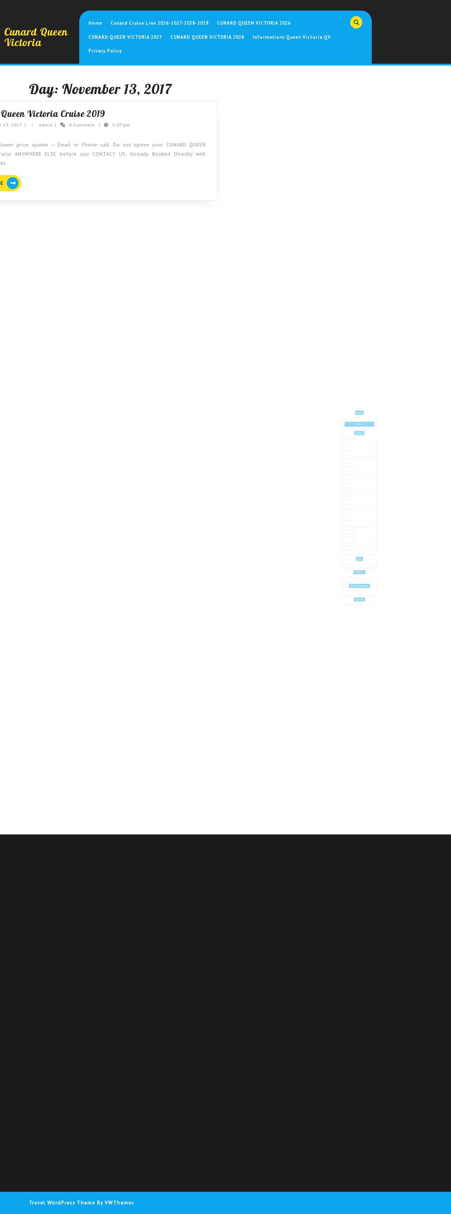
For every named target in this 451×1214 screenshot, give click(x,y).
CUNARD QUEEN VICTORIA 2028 (207, 37)
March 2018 (351, 521)
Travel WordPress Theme (62, 1202)
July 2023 (350, 472)
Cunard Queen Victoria (36, 37)
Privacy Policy (105, 51)
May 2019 (350, 500)
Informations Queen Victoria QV (292, 37)
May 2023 (350, 475)
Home (95, 23)
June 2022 (350, 485)
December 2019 (352, 494)
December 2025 (352, 457)
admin (24, 124)
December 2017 (352, 531)
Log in (349, 550)
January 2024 (351, 469)
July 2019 (350, 497)
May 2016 (350, 540)
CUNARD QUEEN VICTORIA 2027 (125, 37)
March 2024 (351, 466)
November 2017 (352, 533)
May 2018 (350, 518)
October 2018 (351, 506)
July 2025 (350, 460)
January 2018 (351, 527)
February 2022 (352, 488)
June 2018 (350, 515)
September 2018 (352, 509)
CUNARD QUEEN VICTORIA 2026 (254, 23)
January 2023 (351, 481)
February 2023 (352, 478)
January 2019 (351, 503)
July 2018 (350, 512)
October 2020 (351, 491)
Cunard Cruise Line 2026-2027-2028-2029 (160, 23)
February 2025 (352, 463)
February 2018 (352, 524)
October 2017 (351, 537)
